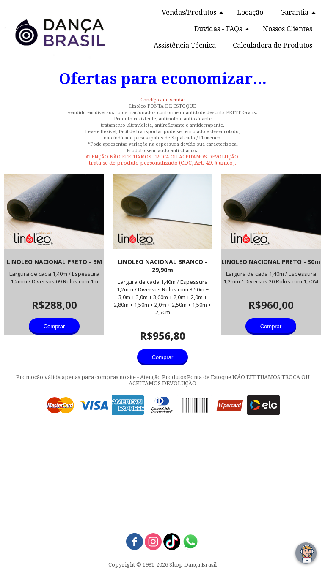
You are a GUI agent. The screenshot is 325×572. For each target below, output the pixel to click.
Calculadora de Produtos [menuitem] (272, 45)
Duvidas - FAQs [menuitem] (218, 29)
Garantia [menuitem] (294, 12)
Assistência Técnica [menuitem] (185, 45)
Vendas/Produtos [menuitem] (189, 12)
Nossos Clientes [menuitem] (287, 29)
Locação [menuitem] (250, 12)
